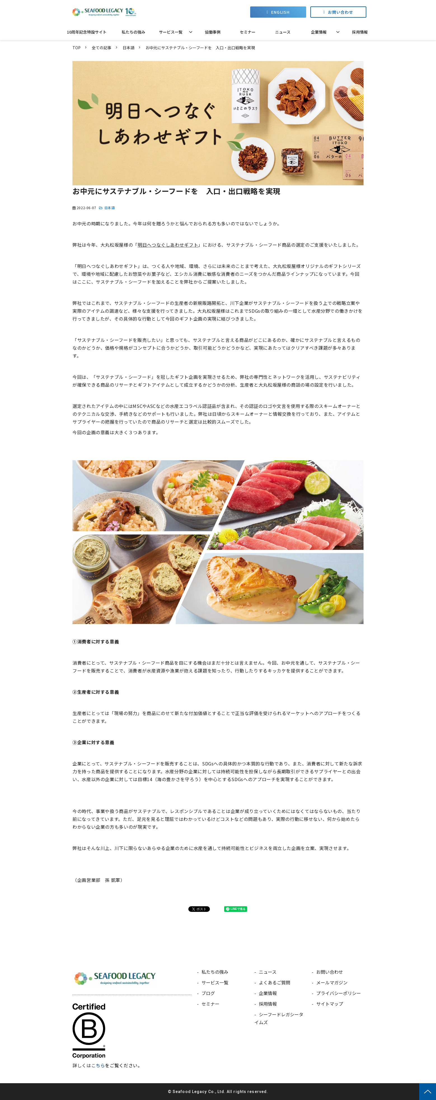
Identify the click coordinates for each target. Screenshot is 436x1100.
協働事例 (213, 32)
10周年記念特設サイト (87, 32)
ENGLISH (280, 12)
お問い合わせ (340, 12)
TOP (76, 47)
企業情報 (319, 32)
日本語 (128, 47)
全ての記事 (101, 47)
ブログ (208, 993)
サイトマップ (329, 1003)
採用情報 (360, 32)
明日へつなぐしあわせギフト (168, 244)
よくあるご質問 (274, 982)
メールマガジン (332, 982)
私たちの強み (133, 32)
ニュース (282, 32)
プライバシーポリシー (338, 993)
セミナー (247, 32)
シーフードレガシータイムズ (278, 1018)
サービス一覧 (170, 32)
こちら (98, 1065)
